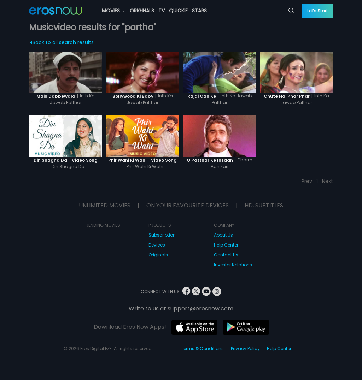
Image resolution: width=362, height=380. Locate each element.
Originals (158, 255)
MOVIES (113, 10)
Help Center (226, 245)
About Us (223, 235)
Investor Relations (233, 265)
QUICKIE (178, 10)
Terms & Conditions (202, 348)
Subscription (162, 235)
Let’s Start (317, 11)
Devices (156, 245)
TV (161, 10)
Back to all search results (62, 42)
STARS (199, 10)
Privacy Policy (245, 348)
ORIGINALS (142, 10)
